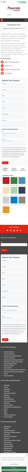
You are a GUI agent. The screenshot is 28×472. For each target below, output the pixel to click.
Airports (6, 387)
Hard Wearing (8, 442)
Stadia (5, 413)
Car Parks (6, 391)
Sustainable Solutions (10, 452)
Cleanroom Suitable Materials (12, 432)
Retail (5, 411)
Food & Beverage (9, 399)
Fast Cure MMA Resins (10, 363)
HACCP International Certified (12, 440)
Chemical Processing (10, 393)
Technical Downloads (14, 169)
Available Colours (5, 169)
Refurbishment (8, 448)
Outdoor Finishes (8, 446)
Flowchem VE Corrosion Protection (14, 371)
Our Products (12, 28)
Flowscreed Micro (9, 375)
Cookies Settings (14, 466)
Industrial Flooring (9, 352)
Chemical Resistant (9, 430)
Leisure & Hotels (8, 405)
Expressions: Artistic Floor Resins (13, 361)
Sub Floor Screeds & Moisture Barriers (14, 369)
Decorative (7, 434)
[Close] (26, 457)
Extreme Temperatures (10, 436)
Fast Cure (6, 438)
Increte (6, 373)
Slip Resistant (7, 450)
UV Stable (6, 454)
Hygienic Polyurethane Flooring (12, 356)
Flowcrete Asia (6, 28)
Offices (6, 409)
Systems (17, 28)
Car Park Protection (9, 357)
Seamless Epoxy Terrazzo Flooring (13, 359)
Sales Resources (23, 169)
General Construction (10, 401)
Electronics (7, 397)
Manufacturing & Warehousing (12, 407)
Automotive (7, 389)
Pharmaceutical (8, 417)
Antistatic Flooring (9, 365)
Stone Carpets (8, 367)
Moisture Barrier (8, 444)
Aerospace (7, 385)
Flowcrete (2, 20)
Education (6, 395)
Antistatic (6, 428)
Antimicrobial (7, 426)
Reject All (14, 470)
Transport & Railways (10, 415)
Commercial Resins (9, 354)
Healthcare (7, 403)
